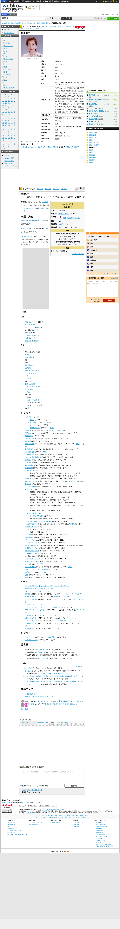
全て (3, 38)
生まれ (62, 88)
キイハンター (29, 438)
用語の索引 (53, 26)
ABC (70, 567)
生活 (5, 67)
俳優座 (43, 220)
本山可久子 (41, 147)
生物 (5, 77)
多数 (76, 112)
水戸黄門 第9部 (30, 486)
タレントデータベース (31, 27)
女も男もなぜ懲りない (33, 553)
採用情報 (76, 826)
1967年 (23, 237)
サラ (41, 615)
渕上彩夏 (93, 260)
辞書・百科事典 (9, 88)
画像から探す (34, 824)
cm (59, 79)
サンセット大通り (31, 599)
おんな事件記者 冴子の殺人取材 (40, 521)
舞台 (74, 106)
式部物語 (28, 335)
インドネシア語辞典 (102, 836)
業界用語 (7, 43)
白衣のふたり (29, 572)
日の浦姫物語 (29, 365)
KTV (65, 454)
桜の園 (27, 354)
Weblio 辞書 (108, 1)
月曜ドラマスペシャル (33, 559)
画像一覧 (68, 26)
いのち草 (28, 564)
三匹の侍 (28, 433)
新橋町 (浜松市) (94, 145)
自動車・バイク (9, 51)
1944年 (60, 214)
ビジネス (7, 40)
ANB (39, 513)
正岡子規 (64, 109)
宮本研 (42, 237)
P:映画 (65, 704)
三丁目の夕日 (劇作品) (96, 111)
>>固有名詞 (51, 724)
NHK (36, 417)
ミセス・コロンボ (31, 620)
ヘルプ (117, 1)
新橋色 (91, 150)
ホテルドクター (30, 567)
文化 (5, 64)
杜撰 (91, 253)
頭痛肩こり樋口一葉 (32, 370)
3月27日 (57, 88)
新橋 (90, 113)
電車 (5, 48)
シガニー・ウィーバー (46, 591)
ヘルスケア (7, 69)
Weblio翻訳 (99, 828)
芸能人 (29, 23)
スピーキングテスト (11, 166)
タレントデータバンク (29, 141)
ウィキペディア (29, 189)
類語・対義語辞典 (14, 1)
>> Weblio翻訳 (113, 278)
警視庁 (79, 104)
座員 (56, 93)
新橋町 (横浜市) (94, 142)
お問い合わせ (56, 822)
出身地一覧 (39, 28)
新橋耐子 (31, 668)
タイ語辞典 (99, 838)
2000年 (35, 341)
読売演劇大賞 (40, 652)
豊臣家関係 (93, 104)
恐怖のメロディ (30, 596)
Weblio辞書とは (12, 822)
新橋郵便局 (92, 157)
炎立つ (32, 425)
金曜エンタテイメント (33, 569)
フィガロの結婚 (30, 373)
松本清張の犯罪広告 (36, 516)
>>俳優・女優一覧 (78, 724)
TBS (60, 104)
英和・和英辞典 (26, 1)
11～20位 (99, 236)
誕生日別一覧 (30, 28)
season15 (70, 127)
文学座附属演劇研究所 (65, 90)
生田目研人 (60, 722)
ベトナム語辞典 (100, 840)
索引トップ (45, 26)
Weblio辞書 (29, 813)
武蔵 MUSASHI (35, 428)
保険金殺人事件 (30, 618)
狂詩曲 (72, 109)
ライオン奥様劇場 (31, 527)
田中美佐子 (46, 722)
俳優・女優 (36, 23)
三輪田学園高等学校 (28, 220)
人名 (23, 23)
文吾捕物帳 (29, 535)
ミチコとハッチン (31, 640)
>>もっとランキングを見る (109, 273)
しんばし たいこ (60, 64)
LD (34, 615)
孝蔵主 (52, 428)
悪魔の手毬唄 (46, 569)
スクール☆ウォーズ (32, 543)
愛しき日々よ (29, 327)
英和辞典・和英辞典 (102, 826)
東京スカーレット (69, 104)
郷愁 (26, 333)
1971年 (80, 90)
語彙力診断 (8, 163)
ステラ (27, 605)
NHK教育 (50, 637)
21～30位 (107, 236)
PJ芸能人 (71, 704)
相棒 (76, 101)
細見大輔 (40, 722)
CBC (44, 452)
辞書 (4, 1)
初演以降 (92, 95)
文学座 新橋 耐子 (31, 694)
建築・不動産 (8, 59)
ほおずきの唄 (93, 116)
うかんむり (93, 250)
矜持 (91, 257)
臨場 (26, 575)
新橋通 (91, 152)
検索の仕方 (11, 824)
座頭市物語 (29, 465)
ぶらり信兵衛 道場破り (33, 457)
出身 (72, 88)
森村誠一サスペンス (32, 551)
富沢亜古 (77, 147)
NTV (38, 470)
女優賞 (63, 96)
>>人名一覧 (59, 724)
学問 (5, 61)
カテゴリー (64, 189)
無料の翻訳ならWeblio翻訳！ (33, 7)
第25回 (75, 93)
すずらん (28, 341)
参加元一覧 (115, 14)
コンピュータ (8, 46)
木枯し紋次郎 (29, 444)
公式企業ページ (78, 822)
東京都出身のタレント (29, 147)
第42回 (69, 96)
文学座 (29, 237)
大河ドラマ (29, 417)
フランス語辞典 (100, 834)
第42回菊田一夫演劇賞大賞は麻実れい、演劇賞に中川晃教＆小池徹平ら (51, 681)
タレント (67, 136)
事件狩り (28, 460)
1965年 (60, 224)
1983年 (32, 325)
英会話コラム (9, 155)
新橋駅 (91, 162)
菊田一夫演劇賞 (77, 96)
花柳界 (27, 228)
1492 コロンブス (31, 591)
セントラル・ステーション (34, 607)
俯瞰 (91, 270)
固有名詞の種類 (16, 23)
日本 (64, 218)
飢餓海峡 (28, 484)
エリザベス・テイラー (62, 586)
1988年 (35, 330)
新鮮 (91, 243)
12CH (70, 481)
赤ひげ (27, 441)
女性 (56, 67)
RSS (68, 851)
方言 (5, 85)
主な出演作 (58, 101)
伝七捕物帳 (29, 468)
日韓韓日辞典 (47, 1)
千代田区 (76, 218)
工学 (5, 56)
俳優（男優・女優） (44, 701)
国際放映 (73, 524)
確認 (91, 263)
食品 (5, 80)
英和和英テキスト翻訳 (31, 767)
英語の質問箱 (9, 161)
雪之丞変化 (29, 436)
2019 (56, 129)
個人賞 (73, 98)
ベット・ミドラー (37, 605)
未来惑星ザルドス (31, 623)
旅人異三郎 (29, 449)
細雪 (26, 325)
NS (83, 104)
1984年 (38, 327)
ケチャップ (29, 637)
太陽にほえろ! (30, 470)
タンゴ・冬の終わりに (33, 400)
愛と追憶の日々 (30, 588)
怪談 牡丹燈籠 (30, 384)
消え (67, 106)
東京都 (57, 76)
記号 (3, 148)
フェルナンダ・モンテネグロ (61, 607)
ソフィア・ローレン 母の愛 (34, 610)
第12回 (57, 98)
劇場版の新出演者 (95, 99)
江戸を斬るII (29, 462)
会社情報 (76, 824)
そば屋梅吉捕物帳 (31, 524)
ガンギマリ (93, 240)
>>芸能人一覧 (68, 724)
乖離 (91, 247)
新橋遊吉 (92, 155)
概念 (91, 267)
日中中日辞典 (37, 1)
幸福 (26, 322)
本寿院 (49, 422)
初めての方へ (106, 14)
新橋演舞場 (92, 135)
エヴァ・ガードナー (51, 615)
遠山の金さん (29, 478)
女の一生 (28, 349)
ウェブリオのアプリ (36, 822)
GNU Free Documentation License (54, 809)
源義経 (32, 420)
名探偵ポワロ (29, 629)
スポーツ (7, 74)
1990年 (35, 335)
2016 (56, 123)
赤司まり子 (69, 147)
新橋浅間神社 (93, 132)
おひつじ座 (58, 73)
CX (53, 430)
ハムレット (29, 378)
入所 (74, 90)
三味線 (57, 138)
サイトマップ (12, 832)
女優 (77, 88)
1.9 (58, 121)
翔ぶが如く (33, 422)
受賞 (81, 98)
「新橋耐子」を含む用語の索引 (32, 790)
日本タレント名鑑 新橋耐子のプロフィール (40, 696)
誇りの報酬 (29, 545)
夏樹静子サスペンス (32, 548)
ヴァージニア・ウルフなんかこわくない (39, 586)
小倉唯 (66, 722)
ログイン (99, 1)
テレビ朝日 (69, 101)
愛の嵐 (27, 594)
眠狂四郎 (28, 430)
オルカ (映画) (93, 119)
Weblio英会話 (9, 158)
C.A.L (77, 444)
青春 (68, 109)
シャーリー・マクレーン (45, 588)
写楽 (26, 338)
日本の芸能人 (45, 23)
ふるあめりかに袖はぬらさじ (35, 386)
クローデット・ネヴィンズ (66, 620)
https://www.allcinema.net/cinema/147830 (52, 673)
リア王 (27, 392)
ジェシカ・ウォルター (62, 596)
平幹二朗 (61, 430)
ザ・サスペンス (30, 540)
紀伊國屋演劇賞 (65, 98)
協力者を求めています (54, 704)
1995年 (32, 338)
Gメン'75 (28, 489)
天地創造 (28, 615)
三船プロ (65, 535)
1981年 (32, 322)
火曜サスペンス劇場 (32, 561)
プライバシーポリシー (14, 830)
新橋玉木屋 (92, 137)
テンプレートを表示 (78, 254)
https (56, 82)
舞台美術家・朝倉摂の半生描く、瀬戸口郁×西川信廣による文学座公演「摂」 (53, 676)
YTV (41, 564)
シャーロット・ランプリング (71, 594)
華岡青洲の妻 (29, 357)
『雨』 (67, 112)
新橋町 (91, 140)
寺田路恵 (49, 147)
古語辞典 (56, 1)
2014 (56, 115)
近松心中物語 (29, 389)
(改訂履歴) (46, 811)
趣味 (5, 72)
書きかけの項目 (64, 701)
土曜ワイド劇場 (30, 513)
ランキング (61, 26)
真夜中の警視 (29, 454)
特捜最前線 (29, 537)
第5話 (78, 127)
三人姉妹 (28, 368)
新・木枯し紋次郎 (31, 481)
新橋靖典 (92, 160)
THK (44, 572)
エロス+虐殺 (93, 108)
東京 (22, 228)
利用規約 (11, 828)
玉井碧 (55, 147)
